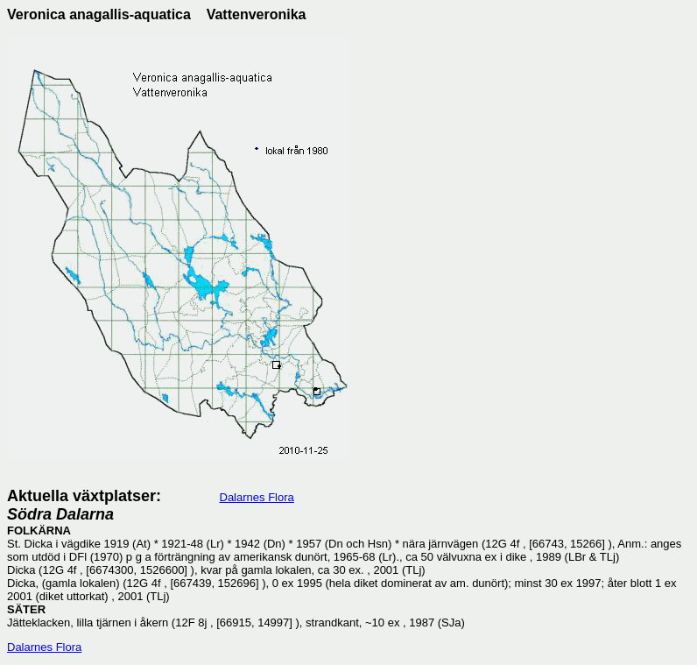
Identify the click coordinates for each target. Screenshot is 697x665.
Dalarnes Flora (257, 497)
